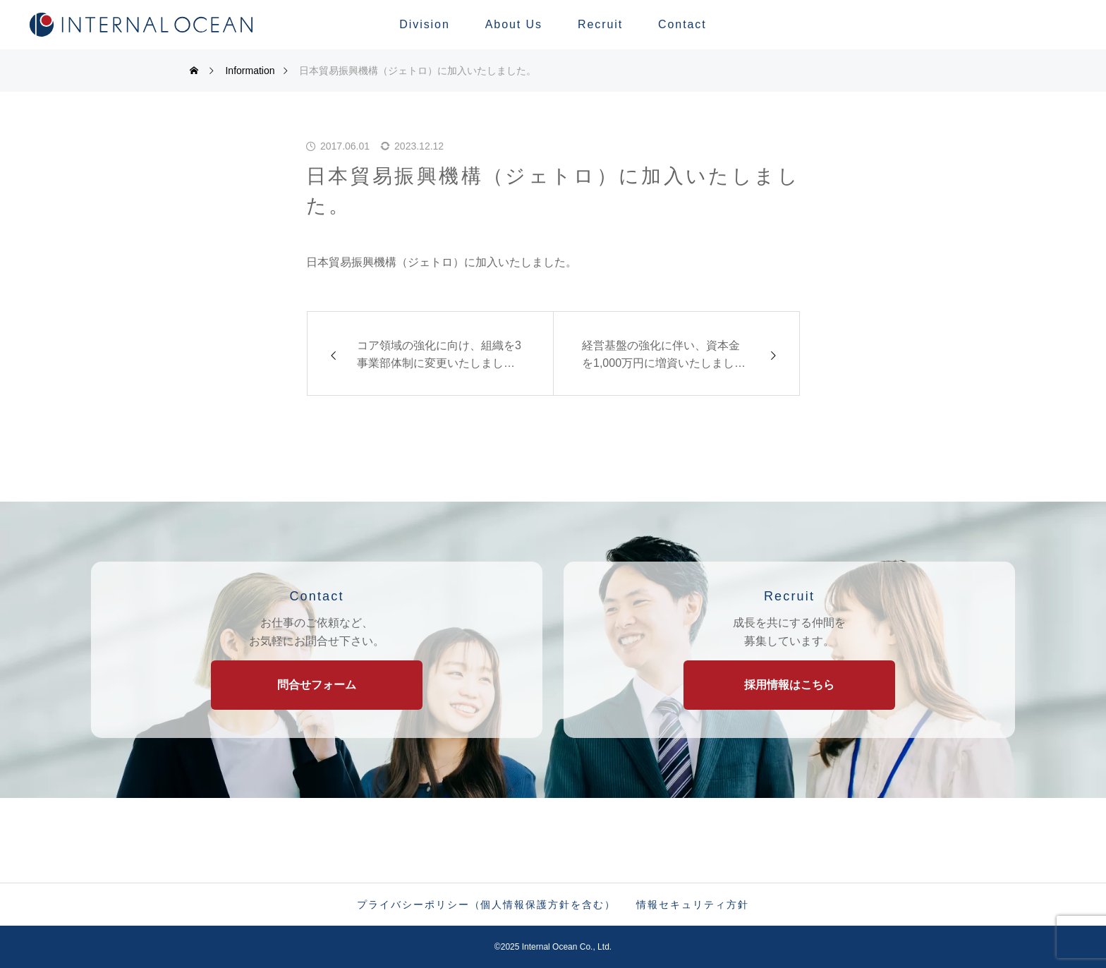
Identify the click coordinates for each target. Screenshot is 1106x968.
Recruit (600, 24)
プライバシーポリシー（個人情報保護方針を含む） (486, 904)
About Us (513, 24)
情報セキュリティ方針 (692, 904)
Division (424, 24)
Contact (682, 24)
